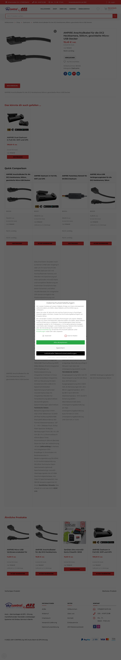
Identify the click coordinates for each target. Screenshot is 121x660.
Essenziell (46, 336)
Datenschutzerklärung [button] (61, 357)
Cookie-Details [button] (51, 357)
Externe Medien (71, 336)
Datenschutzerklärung (43, 329)
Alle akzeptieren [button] (60, 342)
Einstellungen (40, 331)
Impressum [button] (70, 357)
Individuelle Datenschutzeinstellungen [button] (60, 353)
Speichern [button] (60, 348)
